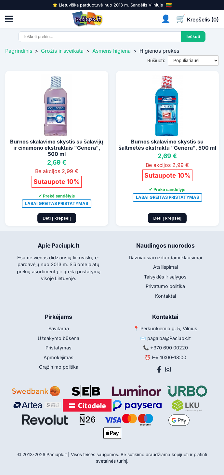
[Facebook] (159, 369)
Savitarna (58, 328)
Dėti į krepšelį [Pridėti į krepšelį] (57, 218)
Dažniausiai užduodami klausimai (165, 257)
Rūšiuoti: (156, 60)
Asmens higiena (111, 51)
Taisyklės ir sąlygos (165, 276)
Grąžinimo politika (58, 367)
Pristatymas (59, 347)
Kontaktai (165, 296)
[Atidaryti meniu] (9, 19)
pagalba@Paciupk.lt (169, 338)
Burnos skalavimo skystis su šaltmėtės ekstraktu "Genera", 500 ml (167, 144)
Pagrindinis (18, 51)
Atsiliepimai (165, 267)
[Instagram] (168, 369)
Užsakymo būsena (58, 338)
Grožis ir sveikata (62, 51)
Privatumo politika (165, 286)
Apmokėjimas (58, 357)
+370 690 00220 (169, 347)
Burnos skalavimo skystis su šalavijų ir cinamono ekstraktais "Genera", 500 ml (56, 147)
